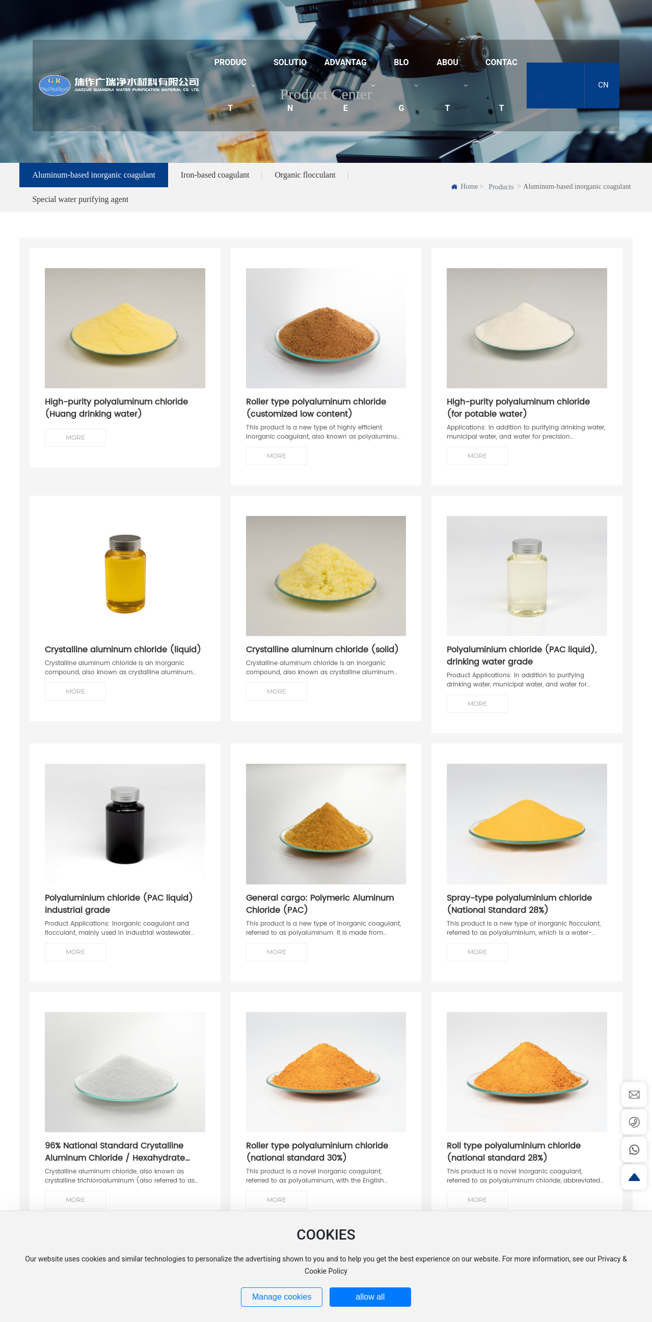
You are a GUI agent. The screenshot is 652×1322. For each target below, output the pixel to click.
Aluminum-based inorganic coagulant (93, 174)
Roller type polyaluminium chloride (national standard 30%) (317, 1164)
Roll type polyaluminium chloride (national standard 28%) (514, 1164)
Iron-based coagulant (215, 174)
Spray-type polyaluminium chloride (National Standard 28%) (519, 916)
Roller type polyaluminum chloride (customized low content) (316, 420)
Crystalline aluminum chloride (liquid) (123, 656)
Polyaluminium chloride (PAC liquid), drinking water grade (521, 668)
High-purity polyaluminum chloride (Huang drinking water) (116, 420)
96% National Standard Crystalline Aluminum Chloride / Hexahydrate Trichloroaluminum (115, 1170)
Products (500, 187)
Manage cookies (282, 1296)
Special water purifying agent (80, 211)
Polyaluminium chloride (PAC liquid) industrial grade (119, 916)
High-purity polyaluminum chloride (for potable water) (518, 420)
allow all (370, 1306)
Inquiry (562, 85)
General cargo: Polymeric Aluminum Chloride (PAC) (320, 916)
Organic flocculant (305, 174)
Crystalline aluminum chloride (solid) (322, 656)
